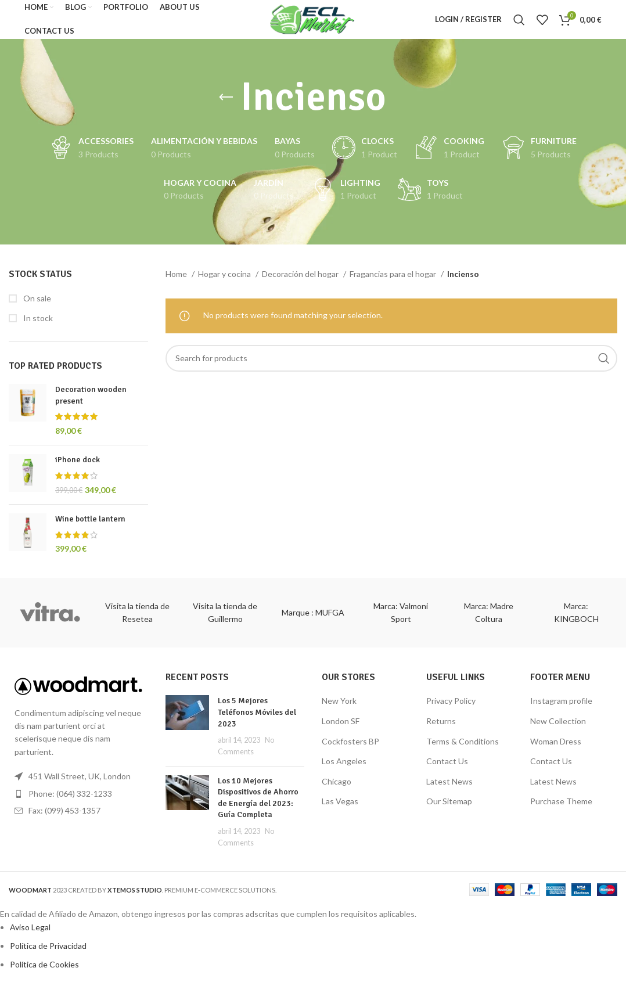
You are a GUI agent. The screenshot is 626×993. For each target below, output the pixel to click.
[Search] (519, 25)
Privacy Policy (451, 711)
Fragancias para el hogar (394, 284)
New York (339, 711)
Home (177, 284)
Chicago (336, 791)
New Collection (558, 731)
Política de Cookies (44, 975)
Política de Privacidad (48, 956)
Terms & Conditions (462, 751)
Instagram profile (561, 711)
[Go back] (225, 108)
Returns (441, 731)
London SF (340, 731)
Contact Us (447, 771)
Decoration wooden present (91, 405)
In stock (37, 328)
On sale (36, 308)
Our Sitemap (449, 811)
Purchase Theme (561, 811)
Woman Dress (555, 751)
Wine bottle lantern (90, 529)
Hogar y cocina (225, 284)
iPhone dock (77, 470)
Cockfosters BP (350, 751)
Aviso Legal (30, 937)
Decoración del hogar (301, 284)
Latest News (449, 791)
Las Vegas (340, 811)
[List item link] (78, 803)
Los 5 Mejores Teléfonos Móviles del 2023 (257, 722)
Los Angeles (344, 771)
